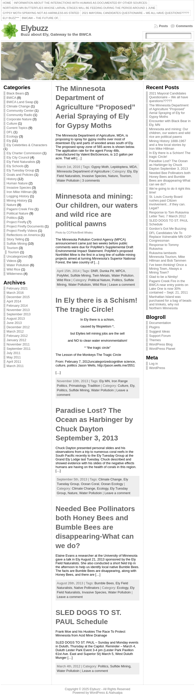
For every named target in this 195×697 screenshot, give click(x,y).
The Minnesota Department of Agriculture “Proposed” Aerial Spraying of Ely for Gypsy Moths (95, 107)
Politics (12, 218)
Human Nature (17, 183)
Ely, (130, 171)
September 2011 (19, 349)
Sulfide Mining (17, 243)
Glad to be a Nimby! (163, 277)
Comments (184, 26)
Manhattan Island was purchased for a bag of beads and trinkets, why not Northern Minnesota (170, 302)
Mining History (17, 200)
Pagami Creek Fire (20, 209)
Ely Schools (15, 166)
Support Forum (160, 336)
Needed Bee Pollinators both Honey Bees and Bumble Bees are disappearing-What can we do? (95, 527)
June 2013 (14, 323)
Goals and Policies (20, 175)
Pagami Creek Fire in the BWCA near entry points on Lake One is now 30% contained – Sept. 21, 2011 (168, 286)
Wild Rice (13, 269)
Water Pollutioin (18, 265)
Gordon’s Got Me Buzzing (167, 228)
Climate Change (18, 106)
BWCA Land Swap (20, 102)
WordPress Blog (160, 344)
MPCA (120, 271)
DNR (94, 271)
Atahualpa (115, 692)
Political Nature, (100, 280)
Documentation (160, 323)
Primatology (77, 386)
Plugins (154, 327)
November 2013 (18, 310)
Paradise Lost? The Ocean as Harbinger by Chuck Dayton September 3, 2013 (168, 164)
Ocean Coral (90, 484)
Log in (153, 363)
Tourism (12, 248)
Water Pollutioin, (80, 284)
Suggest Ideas (159, 331)
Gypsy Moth (100, 167)
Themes (155, 340)
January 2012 (16, 340)
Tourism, (126, 176)
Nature (11, 205)
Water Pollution (122, 275)
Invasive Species (19, 187)
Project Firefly (16, 222)
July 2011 (14, 353)
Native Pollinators (86, 588)
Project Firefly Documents (25, 226)
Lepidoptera (119, 167)
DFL (10, 132)
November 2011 (18, 344)
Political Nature (17, 213)
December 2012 (18, 327)
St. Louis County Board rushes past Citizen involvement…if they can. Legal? (167, 202)
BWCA (11, 98)
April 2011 (14, 361)
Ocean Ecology (112, 484)
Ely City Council (18, 157)
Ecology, (103, 488)
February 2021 (17, 288)
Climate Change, (84, 488)
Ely (9, 141)
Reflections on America (23, 235)
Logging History (18, 196)
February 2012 (17, 336)
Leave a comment (122, 284)
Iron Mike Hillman (19, 192)
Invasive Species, (95, 176)
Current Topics (17, 128)
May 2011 (14, 357)
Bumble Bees (104, 583)
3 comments (91, 180)
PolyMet (63, 275)
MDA (133, 167)
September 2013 (19, 314)
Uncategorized (17, 256)
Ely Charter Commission (24, 153)
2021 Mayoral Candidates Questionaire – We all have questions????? (168, 97)
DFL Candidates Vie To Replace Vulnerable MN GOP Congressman (170, 236)
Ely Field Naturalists (21, 162)
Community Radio (19, 115)
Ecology (12, 136)
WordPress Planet (162, 349)
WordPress (157, 368)
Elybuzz (34, 28)
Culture (12, 123)
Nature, (114, 176)
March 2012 (15, 331)
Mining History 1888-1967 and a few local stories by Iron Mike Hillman (167, 144)
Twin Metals (101, 275)
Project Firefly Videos (22, 231)
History (12, 179)
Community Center (20, 110)
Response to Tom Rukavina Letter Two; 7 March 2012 (169, 214)
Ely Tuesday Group (20, 170)
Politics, (118, 280)
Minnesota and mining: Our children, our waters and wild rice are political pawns (169, 133)
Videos (12, 261)
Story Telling (15, 239)
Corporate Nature (19, 119)
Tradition (94, 386)
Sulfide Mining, (80, 390)
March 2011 (15, 366)
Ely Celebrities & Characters (27, 145)
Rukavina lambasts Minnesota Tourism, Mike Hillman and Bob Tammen (167, 256)
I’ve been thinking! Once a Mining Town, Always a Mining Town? (168, 268)
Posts (163, 26)
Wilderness (15, 274)
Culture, (124, 386)
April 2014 (14, 301)
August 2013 (16, 318)
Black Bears (15, 93)
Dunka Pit (107, 271)
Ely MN (104, 381)
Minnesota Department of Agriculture (83, 171)
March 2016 (15, 293)
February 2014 (17, 305)
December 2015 (18, 297)
